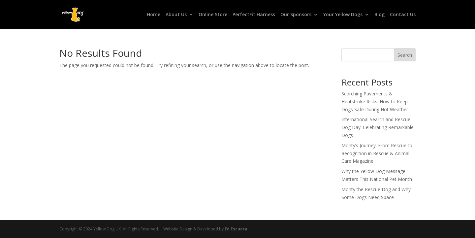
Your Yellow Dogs (343, 14)
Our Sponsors (295, 14)
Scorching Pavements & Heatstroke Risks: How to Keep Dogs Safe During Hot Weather (374, 101)
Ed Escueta (236, 229)
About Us (176, 14)
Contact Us (403, 14)
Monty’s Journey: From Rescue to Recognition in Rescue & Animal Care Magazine (376, 153)
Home (153, 14)
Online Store (213, 14)
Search (404, 55)
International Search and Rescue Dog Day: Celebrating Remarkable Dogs (377, 127)
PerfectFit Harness (254, 14)
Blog (379, 14)
